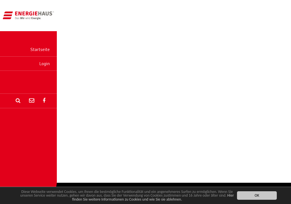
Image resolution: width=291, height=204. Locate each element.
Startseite (40, 49)
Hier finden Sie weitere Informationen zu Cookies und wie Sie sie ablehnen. (153, 197)
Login (44, 64)
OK (257, 195)
